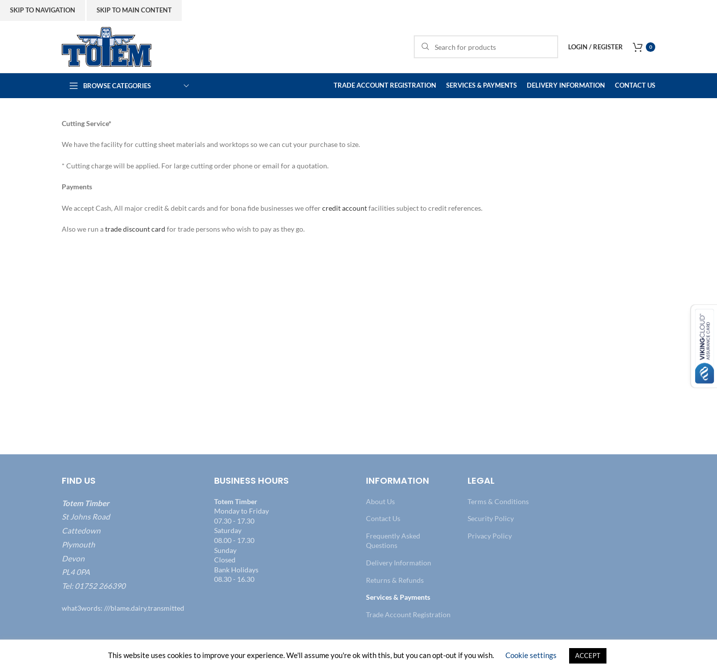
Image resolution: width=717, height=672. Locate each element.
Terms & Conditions (498, 501)
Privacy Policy (490, 536)
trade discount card (135, 229)
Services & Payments (398, 597)
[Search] (486, 46)
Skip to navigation (42, 10)
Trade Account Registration (408, 614)
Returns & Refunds (395, 580)
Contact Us (383, 518)
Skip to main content (134, 10)
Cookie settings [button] (531, 655)
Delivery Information (398, 562)
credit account (344, 208)
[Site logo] (106, 46)
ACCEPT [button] (587, 656)
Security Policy (491, 518)
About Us (380, 501)
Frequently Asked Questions (393, 541)
